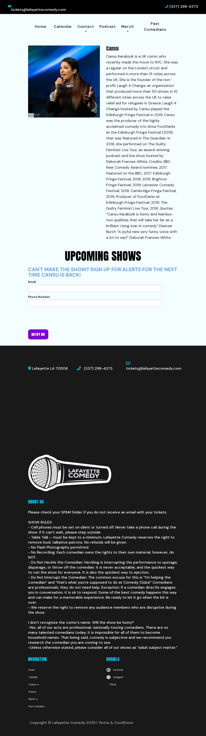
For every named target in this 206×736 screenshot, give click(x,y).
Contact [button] (85, 28)
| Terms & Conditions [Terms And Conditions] (115, 722)
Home (40, 26)
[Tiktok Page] (111, 684)
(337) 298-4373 (183, 6)
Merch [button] (127, 28)
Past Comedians (155, 26)
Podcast (107, 26)
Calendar (63, 26)
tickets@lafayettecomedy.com (38, 9)
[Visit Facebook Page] (114, 669)
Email (32, 282)
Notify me (38, 334)
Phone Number (39, 297)
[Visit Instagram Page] (114, 677)
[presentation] (59, 318)
